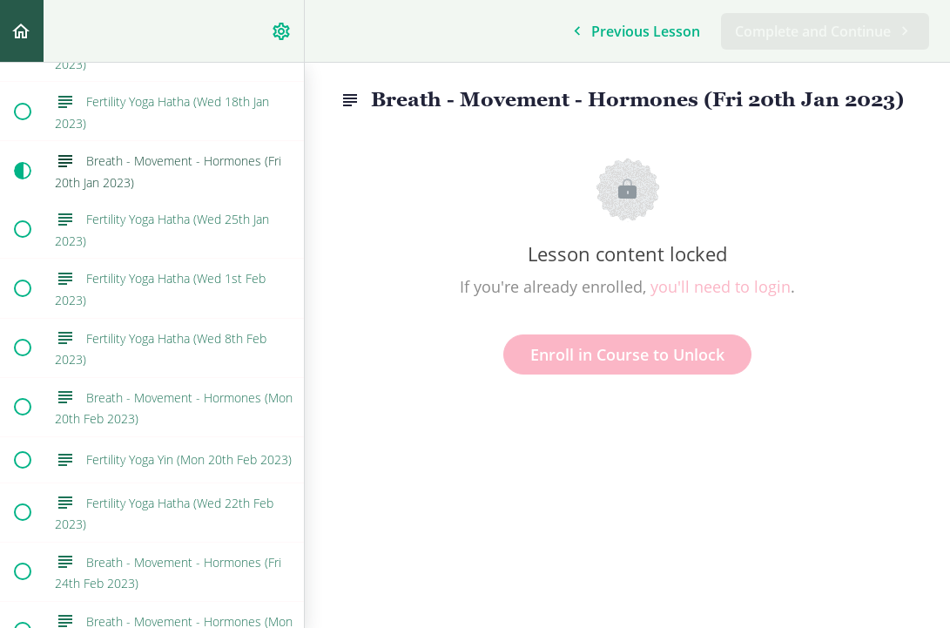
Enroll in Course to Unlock (627, 354)
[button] (22, 31)
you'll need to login (720, 286)
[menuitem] (282, 31)
